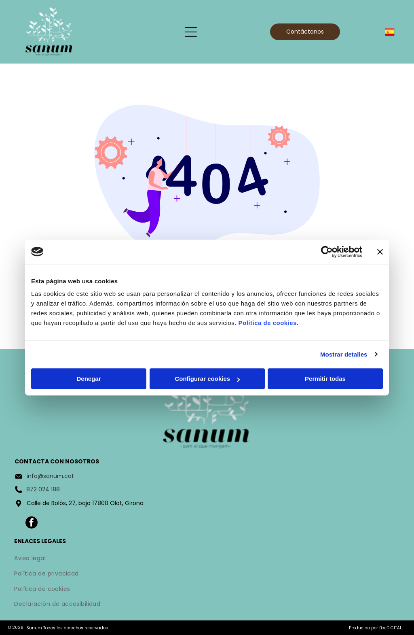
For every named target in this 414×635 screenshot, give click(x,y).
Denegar (88, 378)
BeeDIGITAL (390, 628)
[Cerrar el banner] (380, 252)
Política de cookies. (268, 322)
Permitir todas (325, 378)
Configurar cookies (207, 378)
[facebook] (31, 523)
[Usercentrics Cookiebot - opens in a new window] (326, 252)
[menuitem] (206, 559)
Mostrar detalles (344, 354)
